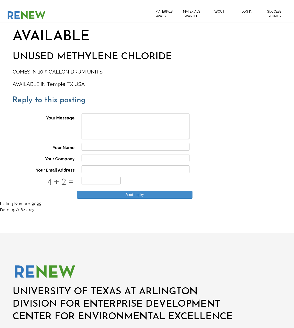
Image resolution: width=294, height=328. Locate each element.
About (219, 11)
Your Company (60, 158)
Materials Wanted (191, 14)
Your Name (64, 147)
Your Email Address (55, 170)
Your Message (60, 118)
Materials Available (163, 14)
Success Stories (274, 14)
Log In (246, 11)
